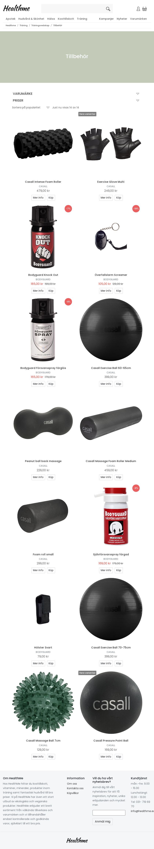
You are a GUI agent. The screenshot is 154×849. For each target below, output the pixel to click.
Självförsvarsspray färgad (111, 554)
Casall (43, 186)
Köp (51, 197)
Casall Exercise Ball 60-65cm (111, 368)
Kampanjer (106, 19)
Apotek (10, 19)
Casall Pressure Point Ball (110, 740)
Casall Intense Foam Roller (43, 182)
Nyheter (122, 19)
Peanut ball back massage (43, 461)
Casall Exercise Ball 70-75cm (111, 647)
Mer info (38, 197)
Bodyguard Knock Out (43, 275)
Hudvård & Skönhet (31, 19)
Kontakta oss (75, 788)
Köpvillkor (73, 793)
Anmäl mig (102, 821)
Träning (82, 19)
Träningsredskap (40, 25)
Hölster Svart (43, 647)
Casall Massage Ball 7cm (43, 740)
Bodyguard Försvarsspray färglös (43, 368)
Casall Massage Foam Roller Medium (111, 461)
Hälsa (51, 19)
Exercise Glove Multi (110, 182)
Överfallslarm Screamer (111, 275)
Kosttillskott (66, 19)
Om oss (72, 784)
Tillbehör (57, 25)
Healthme (11, 25)
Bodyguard (43, 279)
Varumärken (138, 19)
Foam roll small (43, 554)
